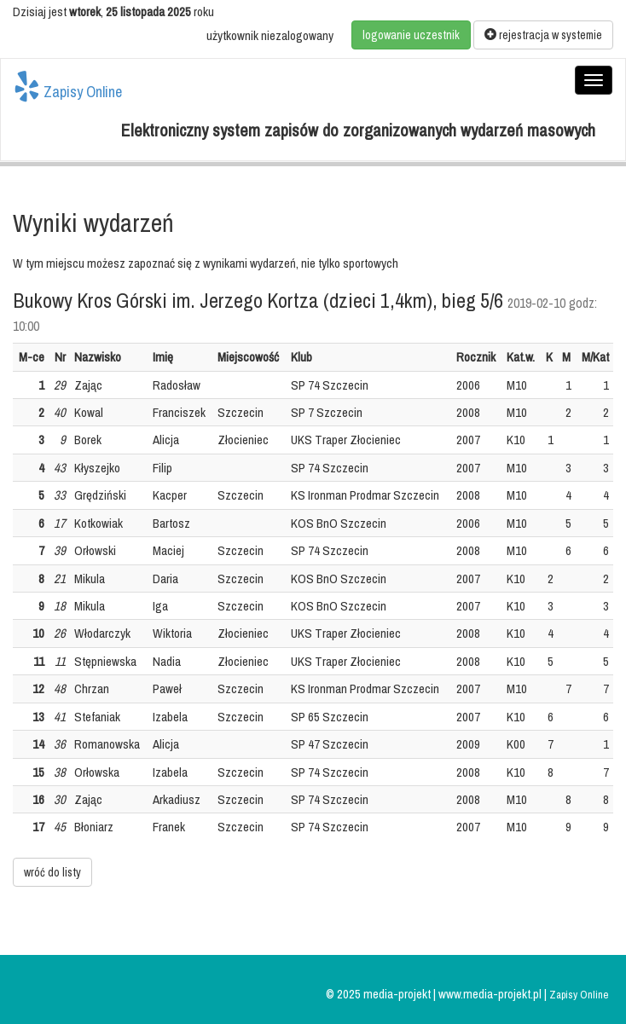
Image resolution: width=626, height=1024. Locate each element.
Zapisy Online (68, 86)
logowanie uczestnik (411, 35)
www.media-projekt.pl (491, 994)
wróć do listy (52, 872)
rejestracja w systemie (543, 35)
